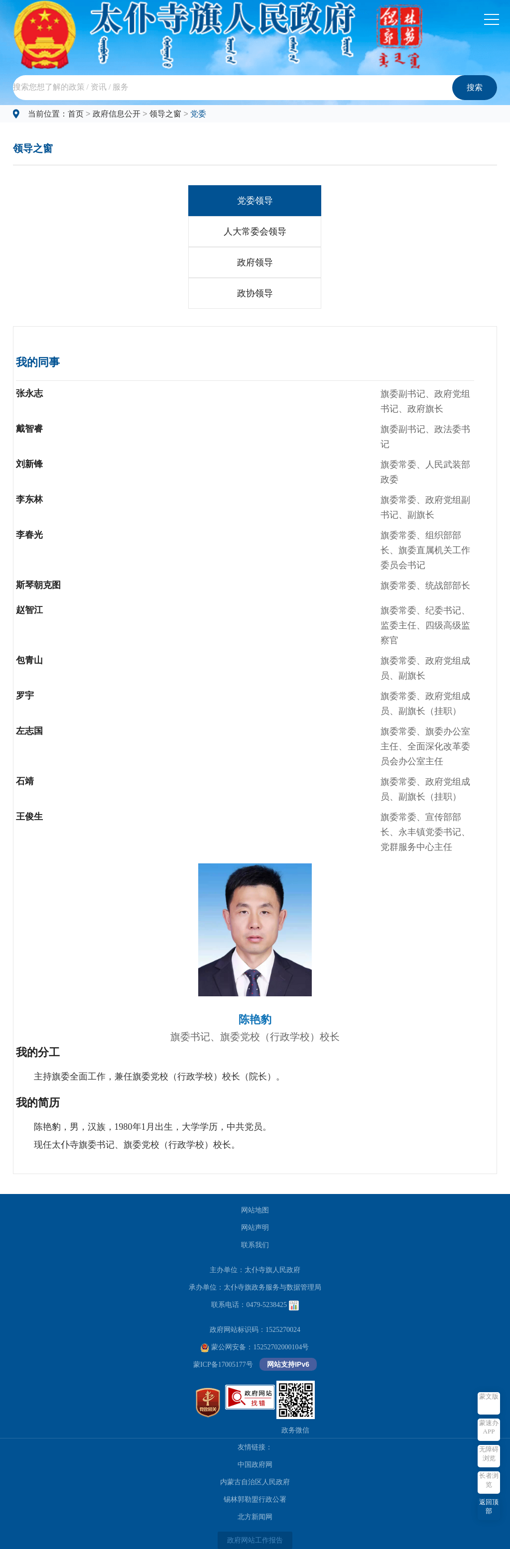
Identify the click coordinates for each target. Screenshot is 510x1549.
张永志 (29, 393)
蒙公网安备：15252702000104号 (255, 1347)
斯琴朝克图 (38, 585)
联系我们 (255, 1245)
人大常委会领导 (255, 232)
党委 (198, 114)
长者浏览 (489, 1480)
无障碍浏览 (489, 1453)
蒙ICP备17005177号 (223, 1364)
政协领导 (255, 293)
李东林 (29, 499)
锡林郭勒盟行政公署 (255, 1499)
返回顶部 (489, 1506)
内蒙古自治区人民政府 (255, 1482)
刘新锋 (29, 464)
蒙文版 (489, 1396)
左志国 (29, 731)
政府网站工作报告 (255, 1540)
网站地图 (255, 1210)
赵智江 (29, 610)
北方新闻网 (255, 1517)
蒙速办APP (489, 1427)
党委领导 (255, 201)
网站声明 (255, 1227)
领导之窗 (165, 114)
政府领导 (255, 262)
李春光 (29, 535)
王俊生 (29, 817)
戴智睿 (29, 429)
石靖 (25, 781)
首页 (76, 114)
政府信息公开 (116, 114)
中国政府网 (255, 1464)
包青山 (29, 660)
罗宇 (25, 696)
